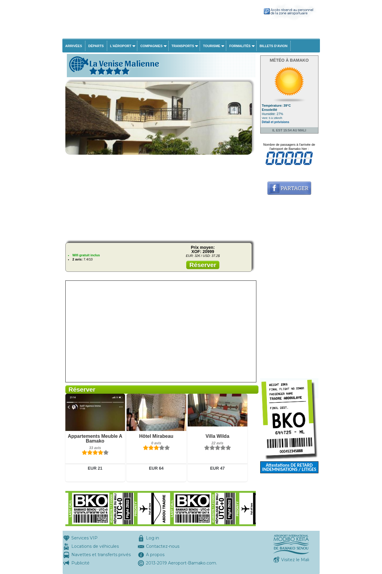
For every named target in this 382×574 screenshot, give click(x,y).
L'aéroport (121, 46)
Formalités (240, 46)
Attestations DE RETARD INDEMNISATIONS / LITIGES (289, 467)
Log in (152, 538)
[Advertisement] (160, 196)
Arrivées (73, 46)
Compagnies (151, 46)
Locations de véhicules (95, 546)
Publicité (80, 563)
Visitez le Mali (295, 559)
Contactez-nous (162, 546)
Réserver (203, 264)
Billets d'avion (273, 46)
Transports (183, 46)
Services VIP (84, 538)
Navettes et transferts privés (101, 554)
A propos (155, 554)
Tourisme (211, 46)
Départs (96, 46)
